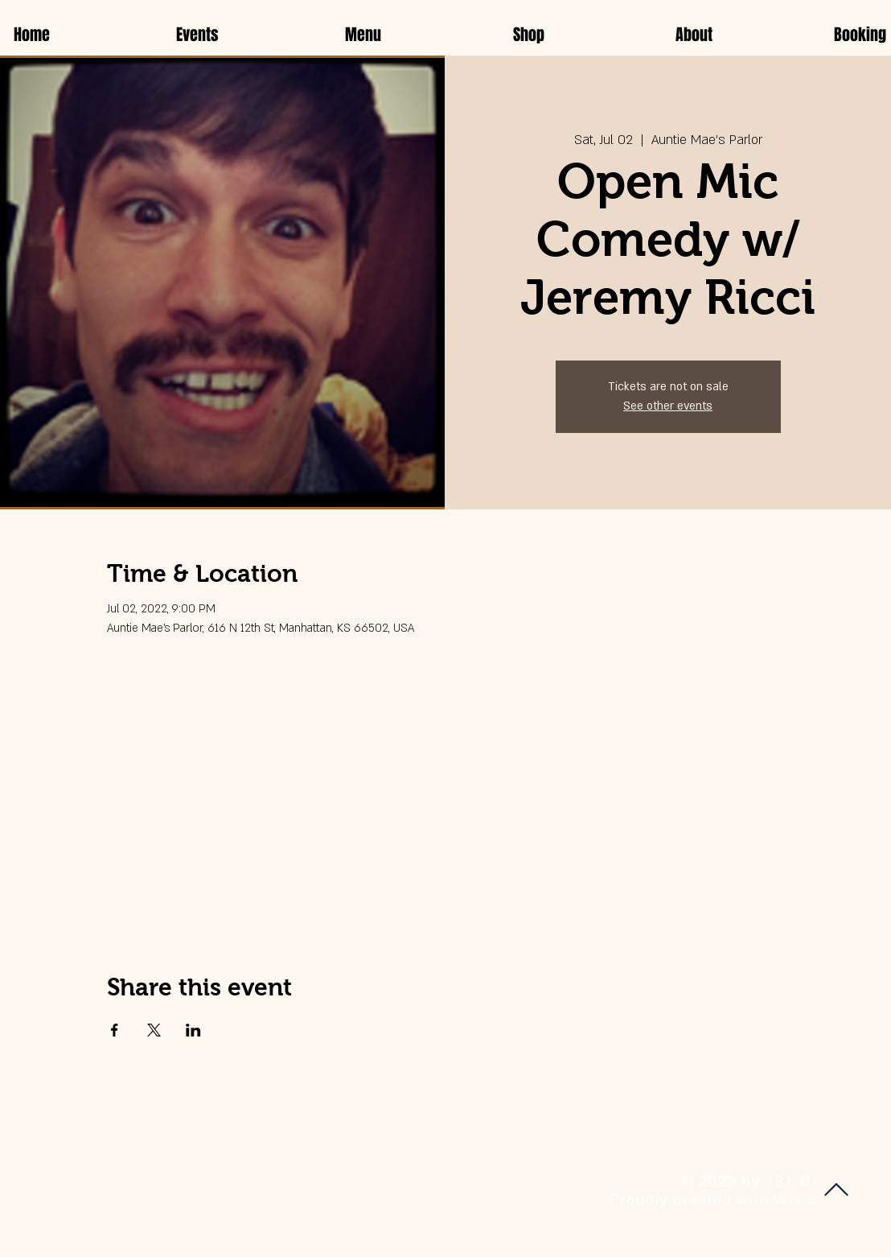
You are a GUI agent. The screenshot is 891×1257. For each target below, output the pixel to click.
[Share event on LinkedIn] (193, 1030)
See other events (667, 406)
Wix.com (807, 1199)
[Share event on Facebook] (114, 1030)
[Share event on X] (154, 1030)
